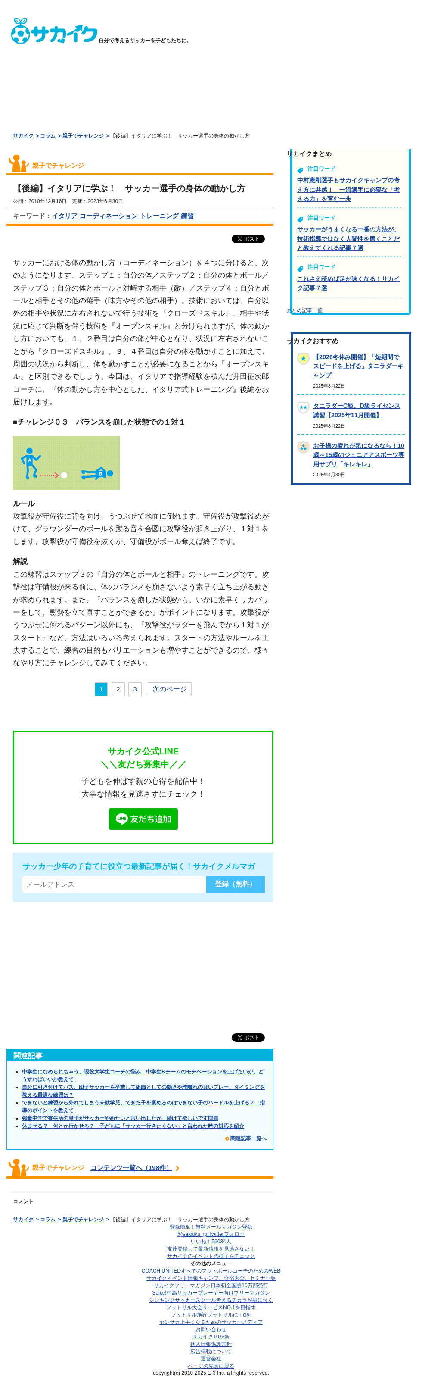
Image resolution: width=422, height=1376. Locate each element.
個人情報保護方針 (211, 1344)
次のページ (169, 689)
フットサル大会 (211, 1307)
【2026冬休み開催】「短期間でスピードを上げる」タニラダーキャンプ (358, 366)
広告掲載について (211, 1351)
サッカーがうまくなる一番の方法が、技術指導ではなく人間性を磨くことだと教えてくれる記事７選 (348, 238)
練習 (187, 215)
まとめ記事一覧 (304, 310)
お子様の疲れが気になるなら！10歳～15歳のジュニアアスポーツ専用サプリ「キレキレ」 (358, 455)
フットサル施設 (211, 1315)
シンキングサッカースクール (211, 1300)
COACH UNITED (211, 1271)
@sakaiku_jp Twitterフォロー (210, 1234)
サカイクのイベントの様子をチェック (211, 1256)
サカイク (23, 136)
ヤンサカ (211, 1322)
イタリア (65, 215)
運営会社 (211, 1359)
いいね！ (211, 1241)
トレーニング (159, 215)
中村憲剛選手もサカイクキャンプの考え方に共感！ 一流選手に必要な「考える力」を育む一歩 (348, 189)
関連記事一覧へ (248, 1138)
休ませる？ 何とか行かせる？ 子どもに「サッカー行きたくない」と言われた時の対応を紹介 (133, 1126)
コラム (48, 136)
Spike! (211, 1293)
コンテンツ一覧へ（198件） (131, 1167)
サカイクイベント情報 (211, 1278)
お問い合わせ (211, 1329)
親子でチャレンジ (83, 136)
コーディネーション (109, 215)
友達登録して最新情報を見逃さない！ (211, 1249)
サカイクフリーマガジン (211, 1285)
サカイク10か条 (210, 1337)
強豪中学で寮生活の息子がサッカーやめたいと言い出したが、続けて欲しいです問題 (120, 1118)
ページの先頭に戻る (211, 1366)
